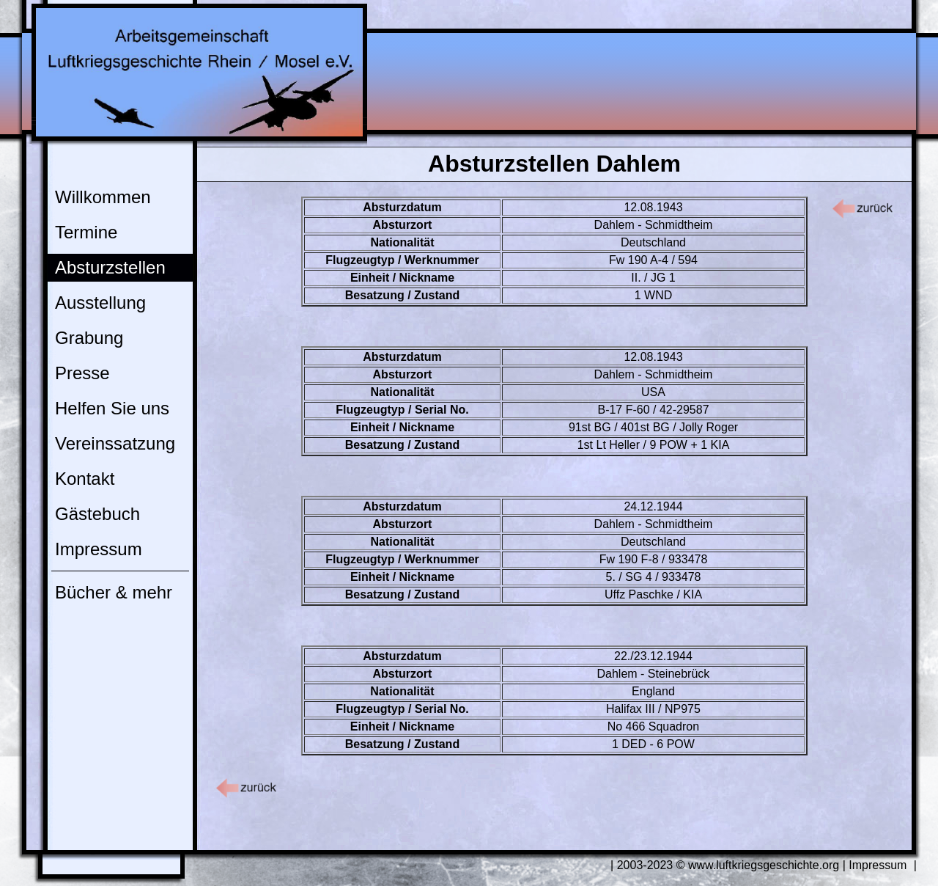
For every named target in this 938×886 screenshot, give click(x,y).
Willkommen (103, 197)
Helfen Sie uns (112, 408)
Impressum (98, 549)
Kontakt (84, 478)
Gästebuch (97, 514)
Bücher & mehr (113, 592)
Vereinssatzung (115, 443)
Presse (82, 373)
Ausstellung (100, 302)
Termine (86, 232)
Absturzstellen (110, 267)
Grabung (89, 338)
